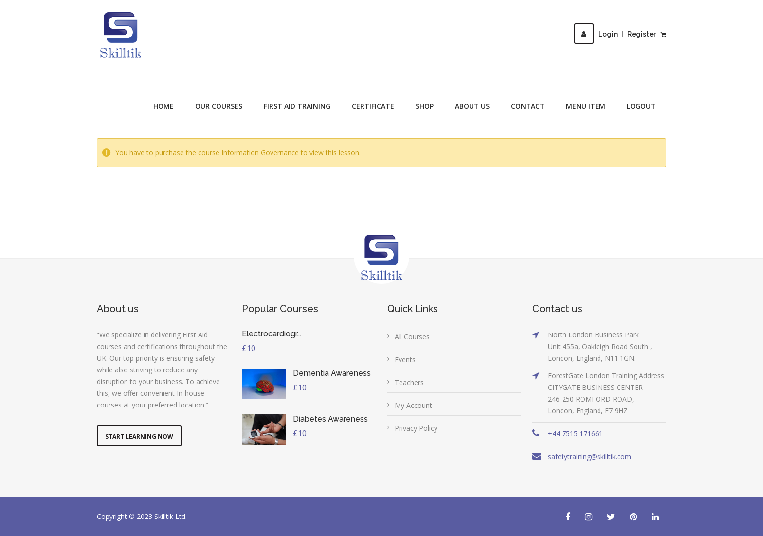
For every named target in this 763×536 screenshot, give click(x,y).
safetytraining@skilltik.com (589, 456)
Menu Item (585, 106)
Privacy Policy (416, 428)
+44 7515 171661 (575, 433)
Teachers (409, 382)
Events (405, 359)
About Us (472, 106)
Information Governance (260, 152)
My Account (413, 405)
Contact (528, 106)
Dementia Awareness (332, 373)
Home (163, 106)
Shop (425, 106)
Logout (641, 106)
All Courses (412, 336)
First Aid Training (297, 106)
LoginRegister (615, 34)
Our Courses (218, 106)
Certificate (373, 106)
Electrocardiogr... (271, 333)
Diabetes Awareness (330, 419)
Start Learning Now (139, 436)
